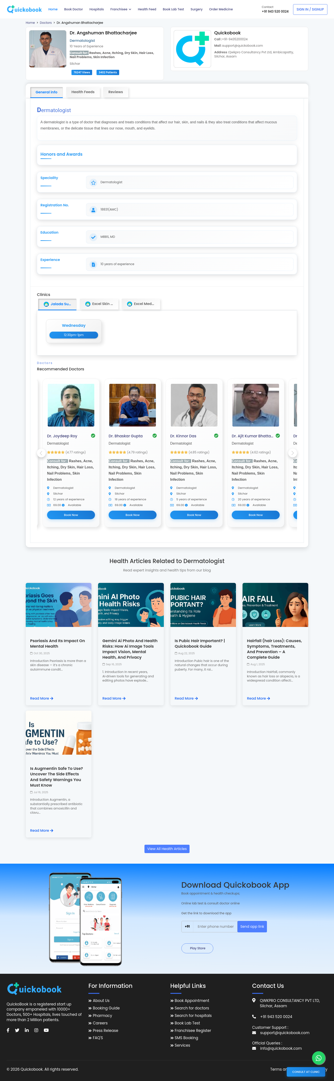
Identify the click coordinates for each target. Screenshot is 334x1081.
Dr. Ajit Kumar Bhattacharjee (253, 436)
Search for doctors (192, 1008)
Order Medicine (221, 9)
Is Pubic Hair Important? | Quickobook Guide (200, 643)
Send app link (252, 926)
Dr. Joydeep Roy (62, 436)
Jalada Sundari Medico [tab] (60, 304)
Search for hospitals (193, 1015)
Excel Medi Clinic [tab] (143, 304)
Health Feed (147, 9)
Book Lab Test (173, 9)
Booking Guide (106, 1008)
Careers (100, 1023)
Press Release (105, 1030)
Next (292, 453)
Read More (41, 698)
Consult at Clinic (306, 1072)
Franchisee (120, 9)
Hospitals (96, 9)
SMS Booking (186, 1037)
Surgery (197, 9)
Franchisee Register (193, 1030)
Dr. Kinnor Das (183, 436)
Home (53, 9)
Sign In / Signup (310, 9)
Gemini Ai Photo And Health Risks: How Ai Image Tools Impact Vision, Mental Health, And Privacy (130, 649)
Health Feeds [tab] (83, 91)
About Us (101, 1000)
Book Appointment (192, 1000)
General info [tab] (46, 92)
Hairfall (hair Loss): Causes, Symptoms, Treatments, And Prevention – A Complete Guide (274, 649)
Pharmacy (102, 1015)
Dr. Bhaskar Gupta (126, 436)
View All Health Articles (167, 848)
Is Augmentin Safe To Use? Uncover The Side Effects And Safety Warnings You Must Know (56, 777)
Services (182, 1045)
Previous (41, 453)
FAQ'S (98, 1037)
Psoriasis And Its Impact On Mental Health (57, 643)
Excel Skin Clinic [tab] (101, 304)
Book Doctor (73, 9)
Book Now (71, 515)
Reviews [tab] (115, 91)
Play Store (197, 948)
